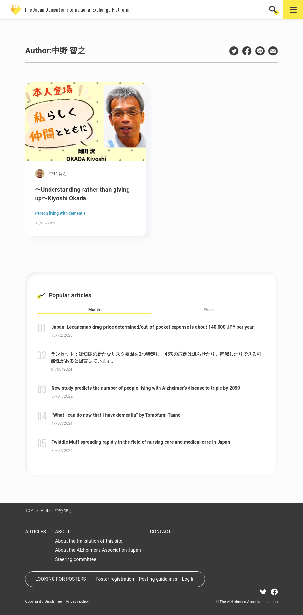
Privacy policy (77, 601)
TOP (29, 510)
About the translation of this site (88, 541)
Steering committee (75, 559)
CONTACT (160, 532)
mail (273, 51)
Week (209, 309)
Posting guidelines (158, 579)
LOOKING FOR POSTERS (60, 579)
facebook (247, 51)
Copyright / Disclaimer (43, 601)
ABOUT (62, 532)
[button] (273, 9)
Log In (188, 579)
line (260, 51)
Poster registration (115, 579)
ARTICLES (35, 532)
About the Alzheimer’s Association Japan (98, 550)
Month (94, 309)
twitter (234, 51)
